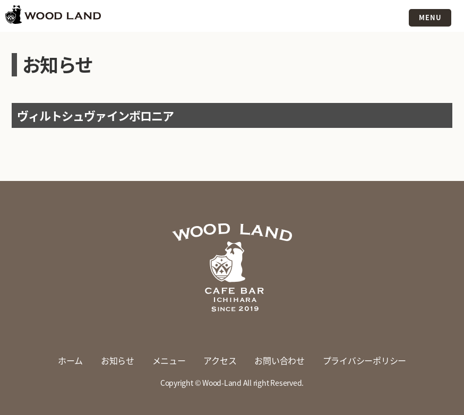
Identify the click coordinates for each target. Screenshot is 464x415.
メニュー (169, 360)
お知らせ (117, 360)
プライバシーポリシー (365, 360)
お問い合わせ (279, 360)
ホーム (70, 360)
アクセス (219, 360)
